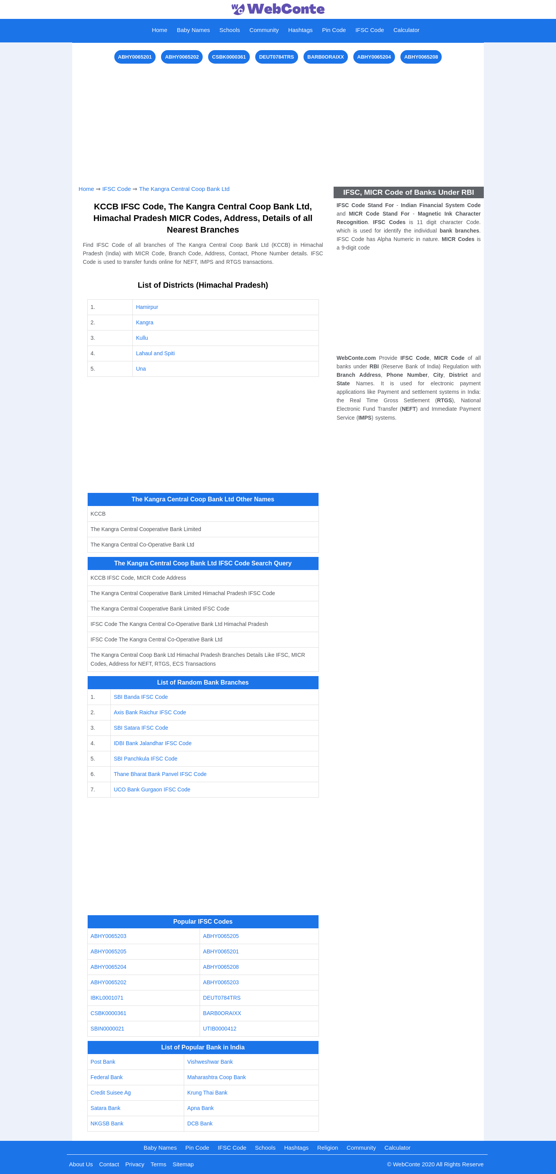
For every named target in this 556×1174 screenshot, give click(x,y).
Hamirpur (147, 307)
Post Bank (103, 1062)
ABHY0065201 (135, 57)
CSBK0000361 (229, 57)
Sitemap (183, 1164)
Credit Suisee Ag (111, 1093)
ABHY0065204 (374, 57)
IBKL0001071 (107, 998)
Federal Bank (107, 1077)
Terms (158, 1164)
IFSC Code (369, 30)
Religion (327, 1147)
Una (141, 369)
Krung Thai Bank (207, 1093)
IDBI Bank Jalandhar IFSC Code (153, 743)
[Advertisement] (278, 120)
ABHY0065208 (421, 57)
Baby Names (193, 30)
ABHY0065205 (221, 936)
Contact (109, 1164)
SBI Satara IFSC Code (141, 728)
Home (159, 30)
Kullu (142, 338)
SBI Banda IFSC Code (141, 697)
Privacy (134, 1164)
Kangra (144, 322)
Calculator (406, 30)
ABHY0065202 (181, 57)
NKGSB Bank (107, 1123)
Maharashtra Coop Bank (216, 1077)
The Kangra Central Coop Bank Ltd (184, 189)
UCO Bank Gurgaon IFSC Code (152, 789)
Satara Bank (105, 1108)
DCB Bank (199, 1123)
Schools (229, 30)
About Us (81, 1164)
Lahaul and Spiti (155, 353)
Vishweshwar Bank (210, 1062)
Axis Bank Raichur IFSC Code (150, 712)
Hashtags (300, 30)
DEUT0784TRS (276, 57)
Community (264, 30)
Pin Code (334, 30)
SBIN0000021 (107, 1029)
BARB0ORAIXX (325, 57)
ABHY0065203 (109, 936)
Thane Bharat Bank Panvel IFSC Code (160, 774)
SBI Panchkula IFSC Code (146, 759)
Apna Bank (200, 1108)
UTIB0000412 (219, 1029)
